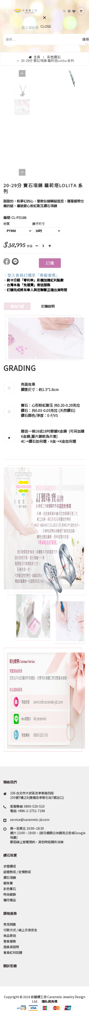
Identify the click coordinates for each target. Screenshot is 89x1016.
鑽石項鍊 (9, 877)
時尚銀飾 (9, 894)
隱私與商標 (49, 1001)
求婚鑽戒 (9, 866)
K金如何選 (67, 441)
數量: (30, 246)
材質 (6, 223)
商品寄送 (9, 935)
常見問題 (9, 924)
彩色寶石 (54, 57)
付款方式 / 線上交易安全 (20, 930)
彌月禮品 (9, 900)
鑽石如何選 (38, 441)
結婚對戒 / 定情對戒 (17, 872)
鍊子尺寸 (38, 223)
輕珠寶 (8, 883)
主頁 (37, 57)
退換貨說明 (11, 947)
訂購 (49, 263)
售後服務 (9, 941)
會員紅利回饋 (12, 952)
